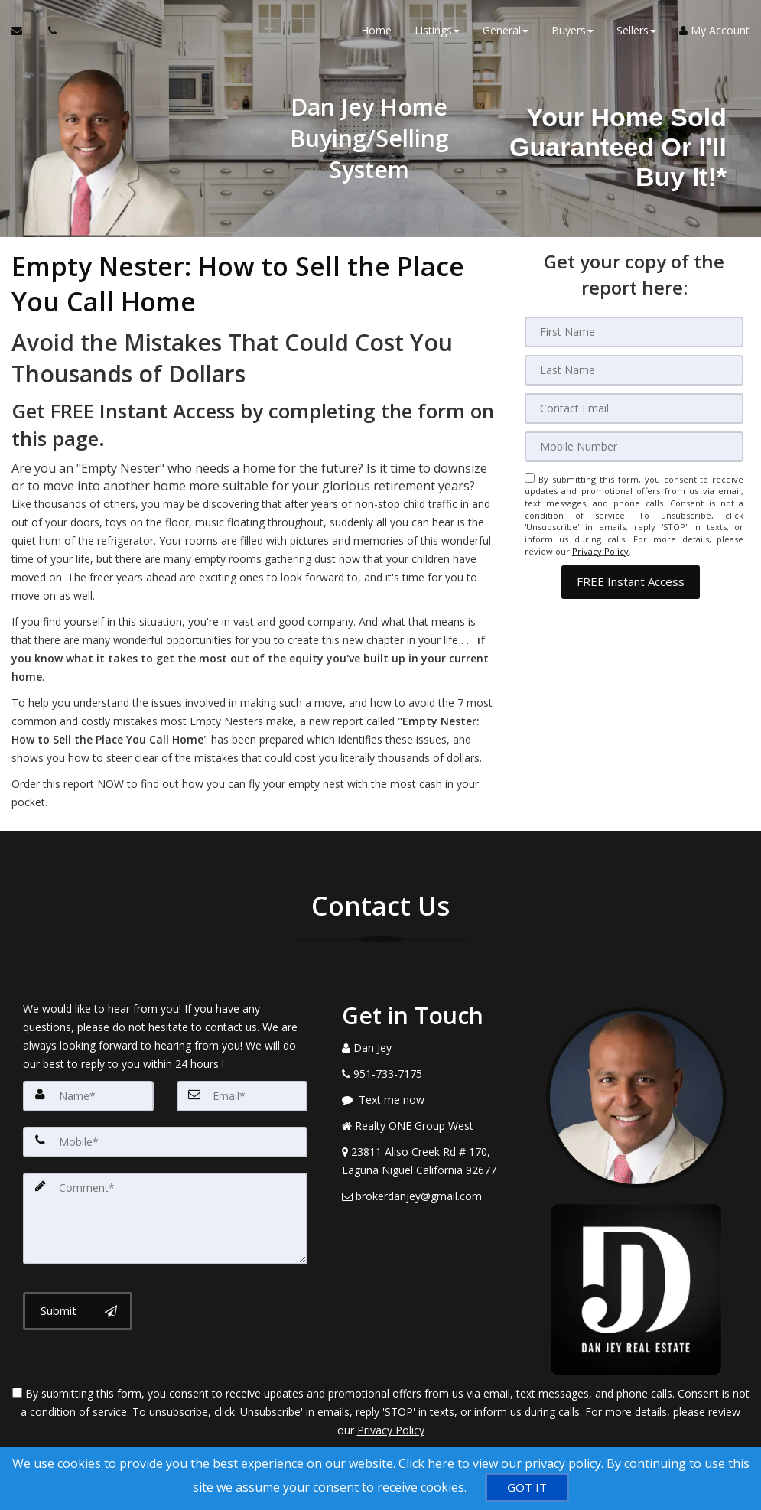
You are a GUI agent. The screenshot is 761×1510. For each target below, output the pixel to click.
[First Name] (634, 332)
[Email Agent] (24, 30)
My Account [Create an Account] (714, 30)
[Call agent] (48, 30)
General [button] (505, 30)
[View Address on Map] (432, 1161)
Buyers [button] (572, 30)
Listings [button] (437, 30)
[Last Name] (634, 370)
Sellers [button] (636, 30)
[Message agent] (432, 1100)
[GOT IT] (527, 1487)
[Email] (634, 408)
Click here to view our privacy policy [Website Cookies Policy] (499, 1463)
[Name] (88, 1096)
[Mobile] (634, 446)
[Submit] (77, 1311)
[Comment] (165, 1218)
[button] (630, 581)
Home (376, 30)
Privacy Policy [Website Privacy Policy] (600, 551)
